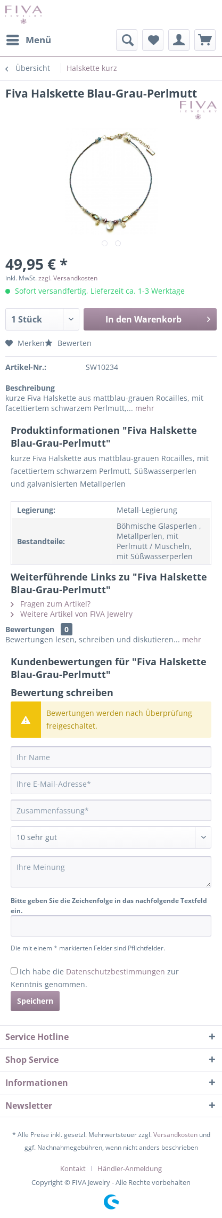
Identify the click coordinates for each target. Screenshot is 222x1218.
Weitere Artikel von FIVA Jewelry (72, 614)
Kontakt (73, 1168)
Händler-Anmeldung (129, 1168)
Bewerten (68, 343)
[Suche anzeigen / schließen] (126, 40)
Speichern (35, 1001)
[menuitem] (28, 40)
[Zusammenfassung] (111, 810)
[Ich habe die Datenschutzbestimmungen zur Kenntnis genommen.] (14, 970)
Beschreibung (30, 388)
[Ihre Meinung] (111, 872)
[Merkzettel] (152, 40)
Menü (28, 38)
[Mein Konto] (179, 40)
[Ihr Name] (111, 757)
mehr (143, 408)
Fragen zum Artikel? (51, 604)
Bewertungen (29, 629)
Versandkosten (175, 1134)
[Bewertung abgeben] (111, 837)
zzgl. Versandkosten (67, 278)
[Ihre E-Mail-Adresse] (111, 783)
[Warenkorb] (205, 40)
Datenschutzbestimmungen (115, 971)
